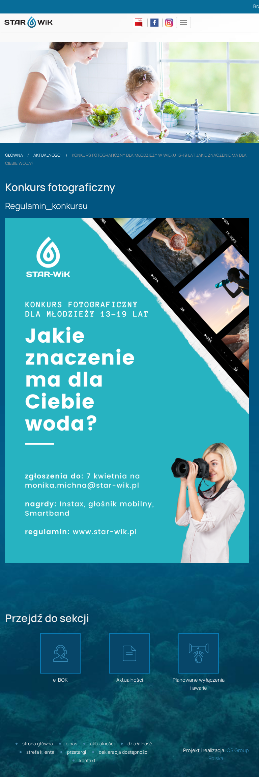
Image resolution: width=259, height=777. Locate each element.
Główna (14, 155)
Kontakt (87, 761)
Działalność (139, 744)
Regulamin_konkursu (46, 207)
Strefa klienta (40, 752)
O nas (71, 744)
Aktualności (47, 155)
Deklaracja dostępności (123, 752)
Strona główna (37, 744)
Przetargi (76, 752)
